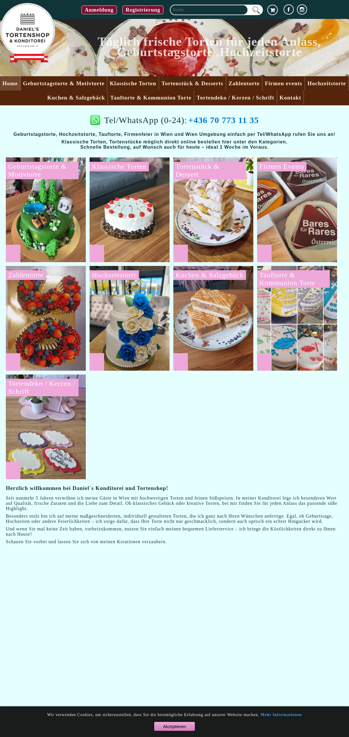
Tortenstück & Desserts (192, 83)
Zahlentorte (244, 83)
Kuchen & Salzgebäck (76, 98)
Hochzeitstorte (326, 83)
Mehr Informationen (281, 715)
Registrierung (143, 10)
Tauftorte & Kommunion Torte (150, 98)
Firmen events (283, 83)
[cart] (272, 10)
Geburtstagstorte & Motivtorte (63, 83)
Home (10, 83)
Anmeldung (99, 10)
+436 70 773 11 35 (223, 120)
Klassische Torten (133, 83)
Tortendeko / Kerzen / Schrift (235, 98)
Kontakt (290, 98)
